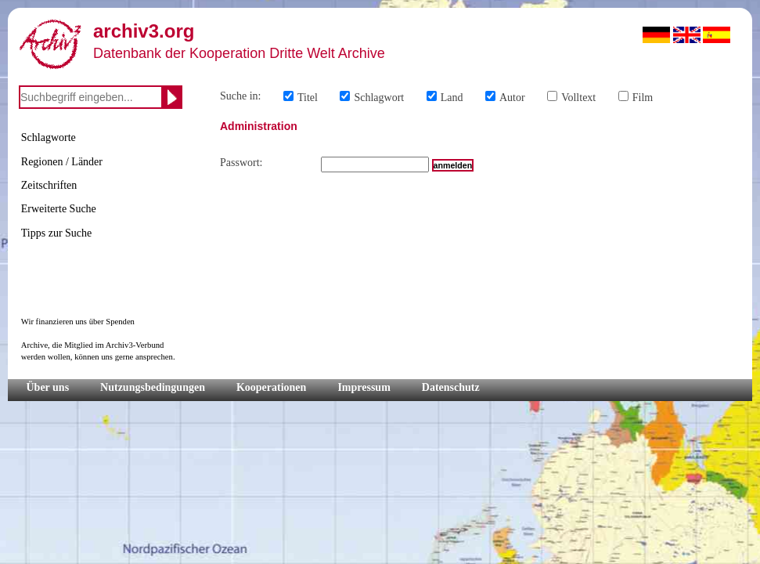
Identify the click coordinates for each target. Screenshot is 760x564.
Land (452, 97)
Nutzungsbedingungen (152, 387)
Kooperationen (271, 387)
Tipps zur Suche (56, 233)
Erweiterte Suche (58, 209)
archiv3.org (143, 31)
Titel (307, 97)
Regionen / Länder (62, 162)
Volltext (578, 97)
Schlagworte (48, 137)
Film (642, 97)
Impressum (363, 387)
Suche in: (240, 96)
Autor (512, 97)
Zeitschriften (49, 185)
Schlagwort (379, 97)
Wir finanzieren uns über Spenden (78, 321)
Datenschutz (451, 387)
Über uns (48, 387)
